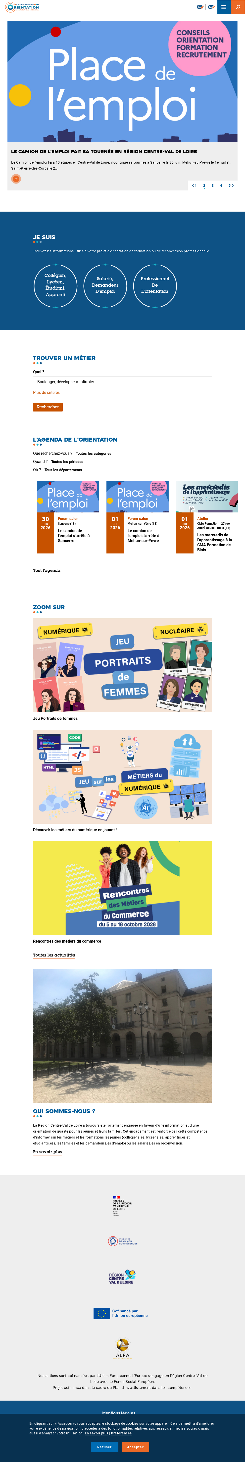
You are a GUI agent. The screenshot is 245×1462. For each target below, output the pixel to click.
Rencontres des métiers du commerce (67, 941)
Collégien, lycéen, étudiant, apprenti (55, 285)
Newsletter (200, 7)
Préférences (121, 1433)
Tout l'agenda (46, 571)
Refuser (104, 1447)
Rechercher (48, 407)
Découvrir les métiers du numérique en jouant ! (75, 829)
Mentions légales (118, 1413)
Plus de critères (46, 392)
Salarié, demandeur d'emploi (105, 285)
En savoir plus (47, 1152)
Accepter (135, 1447)
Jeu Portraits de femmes (55, 718)
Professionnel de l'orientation (155, 285)
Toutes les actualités (54, 956)
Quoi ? (38, 371)
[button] (193, 185)
